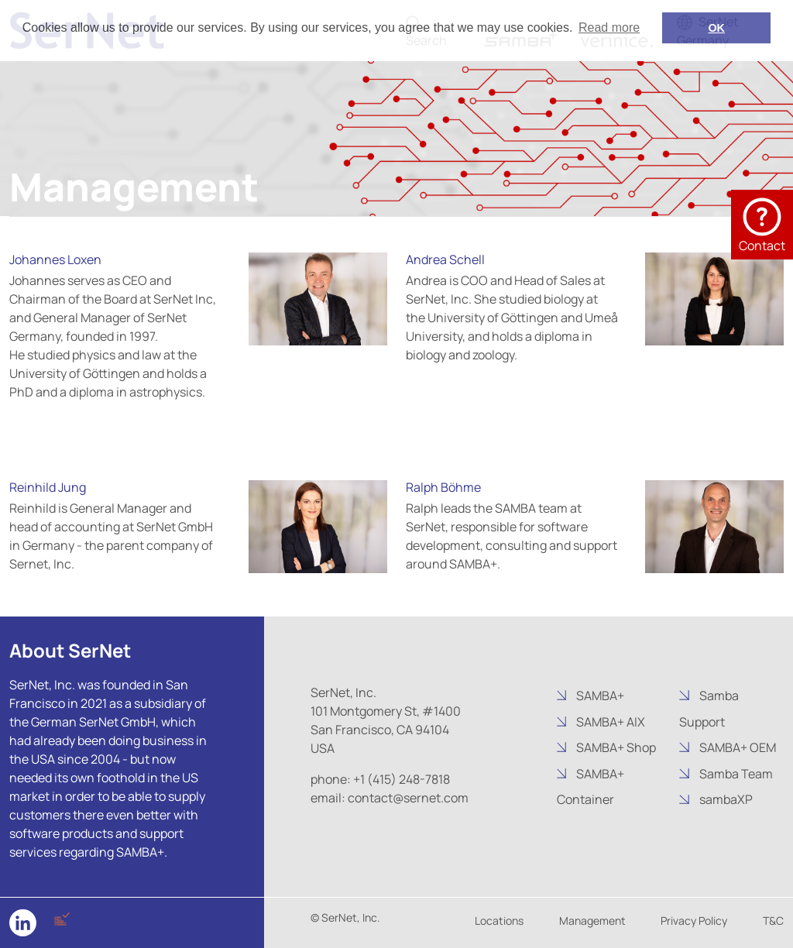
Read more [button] (609, 27)
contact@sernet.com (408, 797)
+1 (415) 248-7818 (401, 779)
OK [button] (716, 28)
